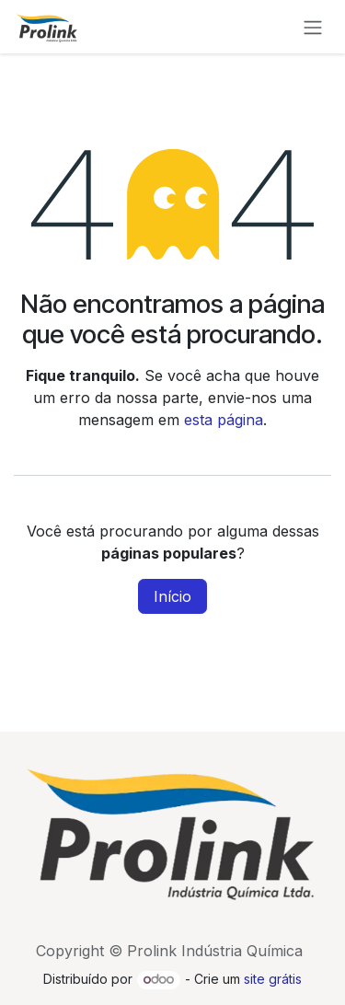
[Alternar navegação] (312, 26)
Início (172, 596)
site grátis (273, 979)
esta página (223, 419)
